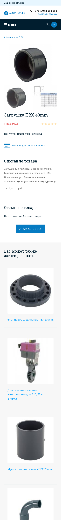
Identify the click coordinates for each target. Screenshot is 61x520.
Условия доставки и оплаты (28, 145)
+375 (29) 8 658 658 (45, 11)
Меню (12, 25)
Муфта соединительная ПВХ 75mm (29, 469)
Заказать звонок (47, 14)
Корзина (52, 25)
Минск (20, 2)
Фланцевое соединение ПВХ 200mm (30, 319)
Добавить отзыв (32, 228)
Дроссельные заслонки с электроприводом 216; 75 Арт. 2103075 (26, 394)
